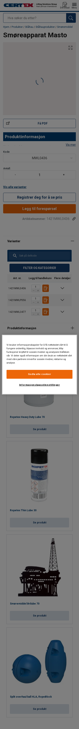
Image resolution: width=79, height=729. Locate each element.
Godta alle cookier (39, 374)
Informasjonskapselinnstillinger (39, 384)
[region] (39, 364)
